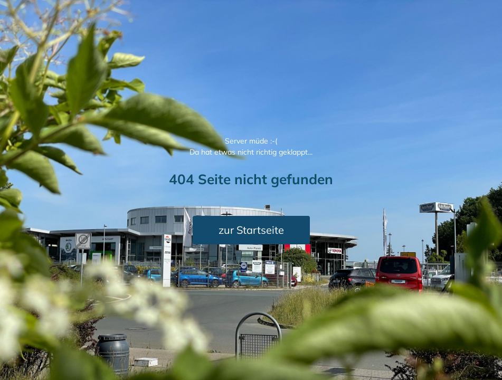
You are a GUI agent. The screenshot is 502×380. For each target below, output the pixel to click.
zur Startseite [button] (251, 229)
